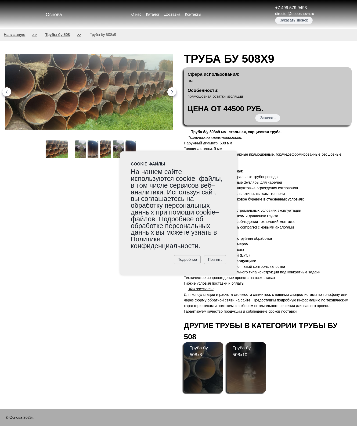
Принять (215, 259)
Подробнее (187, 259)
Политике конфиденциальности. (165, 242)
